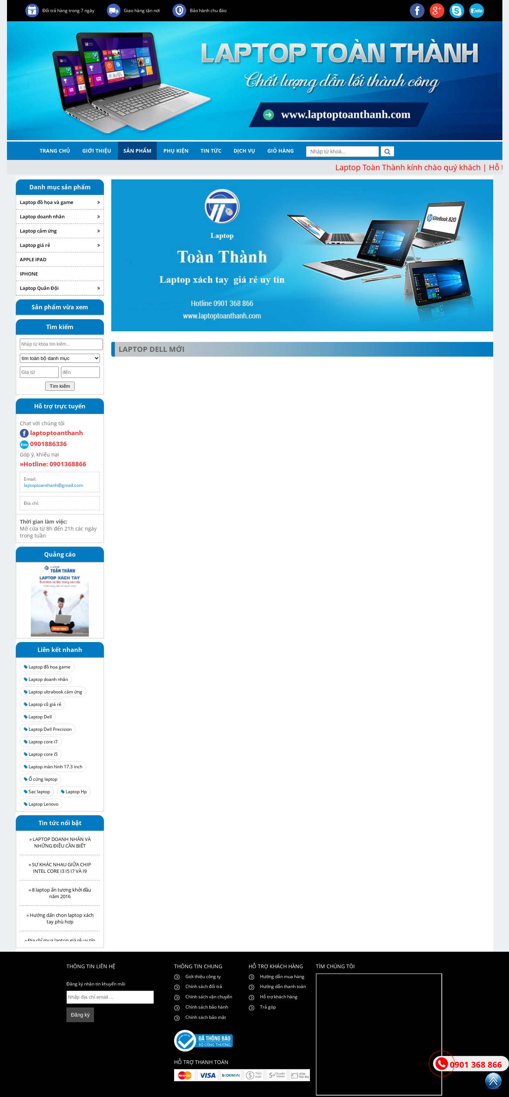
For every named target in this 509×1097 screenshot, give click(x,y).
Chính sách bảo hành (206, 1007)
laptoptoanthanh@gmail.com (53, 485)
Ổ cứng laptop (40, 779)
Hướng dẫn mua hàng (282, 976)
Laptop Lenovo (41, 804)
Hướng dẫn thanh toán (283, 986)
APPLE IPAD (33, 259)
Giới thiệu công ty (203, 976)
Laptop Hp (74, 791)
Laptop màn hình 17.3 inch (53, 766)
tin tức (211, 150)
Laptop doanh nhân (60, 216)
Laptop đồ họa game (47, 667)
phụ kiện (175, 150)
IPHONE (29, 273)
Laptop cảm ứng (60, 230)
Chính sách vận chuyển (208, 997)
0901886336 (43, 444)
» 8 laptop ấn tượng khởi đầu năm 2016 (60, 895)
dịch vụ (244, 150)
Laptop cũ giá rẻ (42, 704)
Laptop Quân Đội (60, 288)
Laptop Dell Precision (48, 729)
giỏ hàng (280, 150)
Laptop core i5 (41, 754)
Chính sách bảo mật (205, 1017)
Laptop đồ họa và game (60, 202)
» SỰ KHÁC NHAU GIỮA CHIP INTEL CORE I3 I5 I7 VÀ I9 (60, 870)
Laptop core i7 (41, 742)
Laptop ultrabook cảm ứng (53, 692)
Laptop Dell (38, 717)
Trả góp (268, 1007)
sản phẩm (137, 150)
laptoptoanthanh (51, 433)
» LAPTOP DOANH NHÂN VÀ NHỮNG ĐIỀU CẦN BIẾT (60, 845)
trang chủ (55, 150)
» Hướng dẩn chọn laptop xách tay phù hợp (60, 920)
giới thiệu (96, 150)
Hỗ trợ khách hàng (278, 997)
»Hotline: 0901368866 (53, 464)
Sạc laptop (37, 791)
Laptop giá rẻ (60, 245)
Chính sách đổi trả (203, 986)
